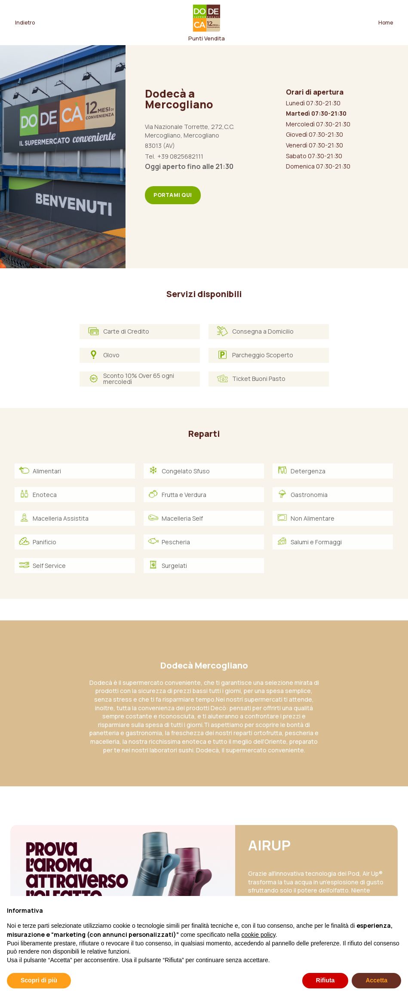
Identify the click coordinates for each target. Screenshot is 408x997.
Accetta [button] (376, 980)
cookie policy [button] (259, 934)
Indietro (25, 22)
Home (385, 22)
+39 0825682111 (180, 156)
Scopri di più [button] (39, 980)
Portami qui (172, 195)
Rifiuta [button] (325, 980)
